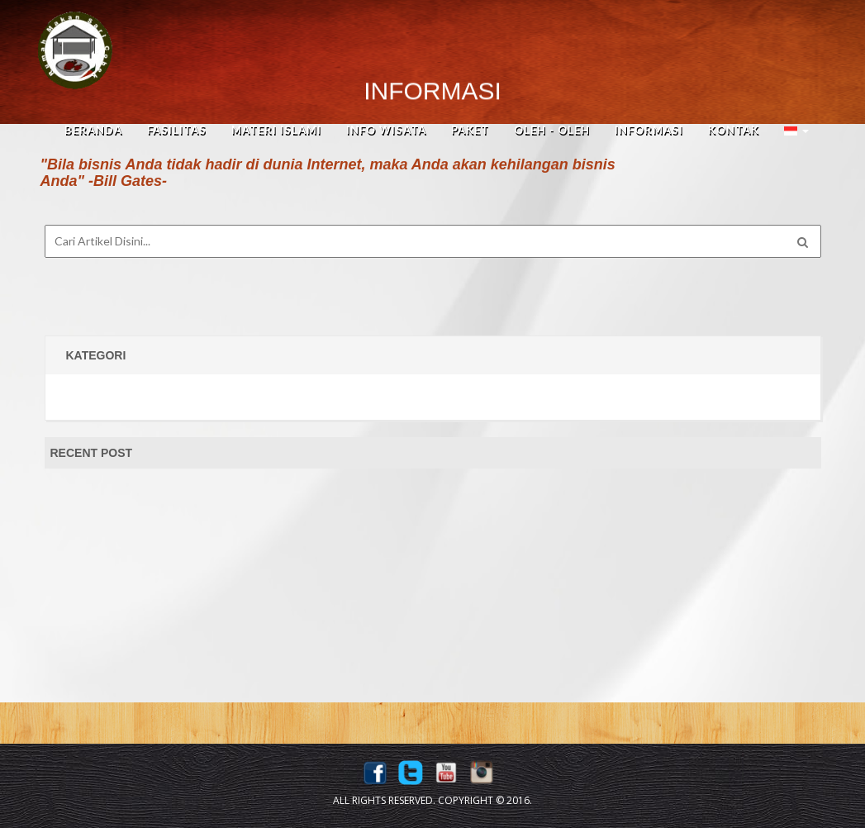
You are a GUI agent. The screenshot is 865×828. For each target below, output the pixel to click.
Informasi (649, 129)
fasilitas (177, 129)
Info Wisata (386, 129)
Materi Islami (276, 129)
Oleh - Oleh (552, 129)
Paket (470, 129)
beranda (93, 129)
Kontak (733, 129)
